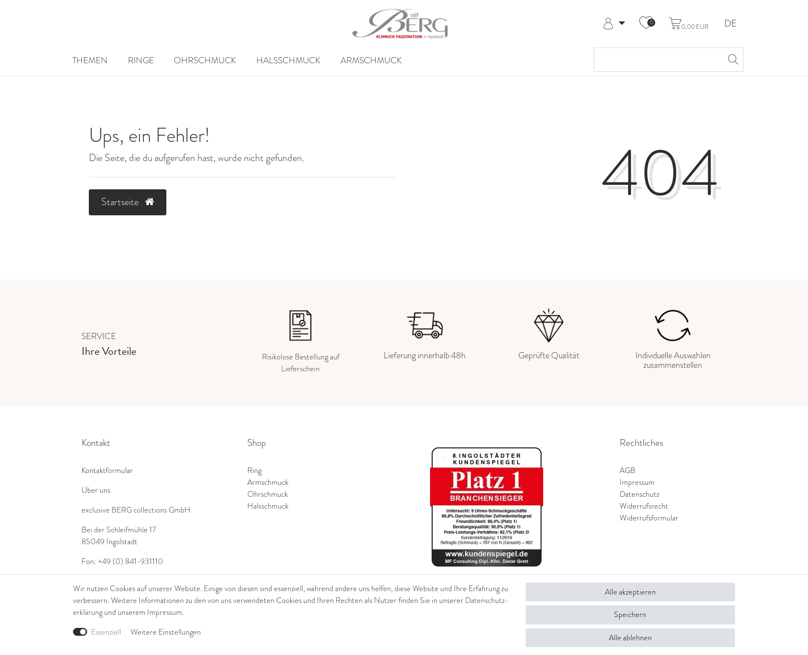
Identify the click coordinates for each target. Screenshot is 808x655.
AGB (627, 470)
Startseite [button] (127, 202)
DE (730, 24)
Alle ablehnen (630, 637)
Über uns (95, 490)
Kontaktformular (107, 470)
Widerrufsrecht (644, 506)
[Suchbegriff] (657, 59)
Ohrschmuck (205, 60)
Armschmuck (371, 60)
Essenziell (106, 632)
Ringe (141, 60)
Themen (90, 60)
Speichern (630, 614)
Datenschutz (639, 494)
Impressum (637, 482)
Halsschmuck (288, 60)
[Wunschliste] (646, 24)
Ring (254, 470)
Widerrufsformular (649, 518)
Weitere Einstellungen (166, 632)
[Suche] (731, 59)
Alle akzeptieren (630, 592)
